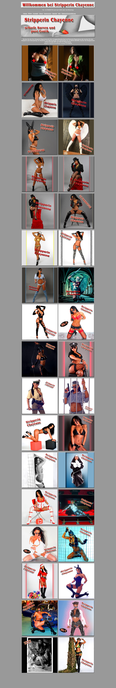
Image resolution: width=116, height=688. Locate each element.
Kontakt (35, 13)
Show (41, 13)
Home (25, 13)
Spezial (54, 13)
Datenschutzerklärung (69, 13)
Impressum (47, 13)
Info (59, 13)
